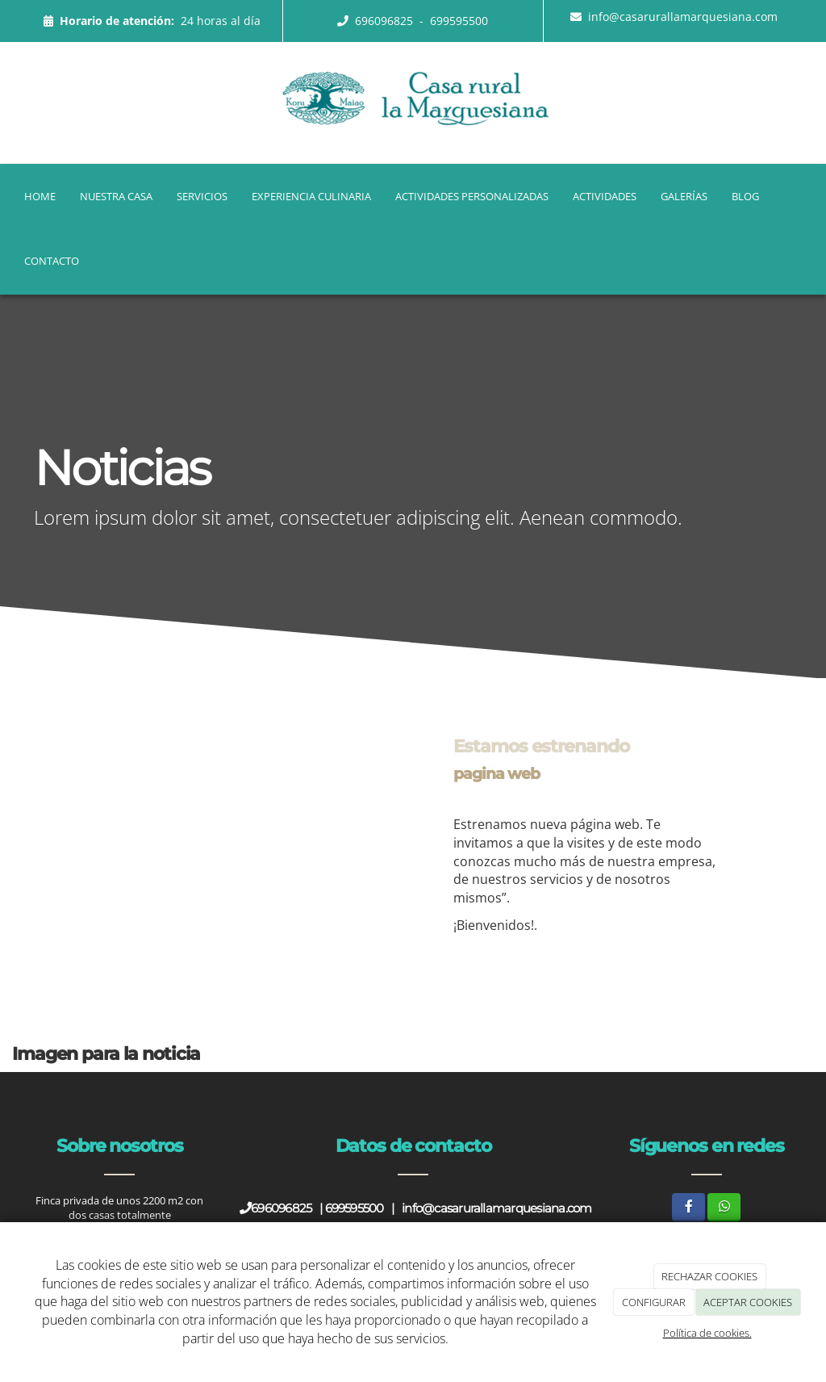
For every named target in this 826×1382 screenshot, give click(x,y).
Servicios (202, 196)
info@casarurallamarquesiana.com (683, 16)
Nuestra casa (116, 196)
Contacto (51, 260)
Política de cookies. (707, 1332)
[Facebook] (688, 1207)
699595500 (459, 20)
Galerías (684, 196)
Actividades (604, 196)
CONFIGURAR (654, 1302)
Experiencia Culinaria (311, 196)
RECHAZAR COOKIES (709, 1276)
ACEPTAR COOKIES (747, 1302)
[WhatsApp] (723, 1207)
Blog (745, 196)
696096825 (385, 20)
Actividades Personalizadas (472, 196)
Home (40, 196)
